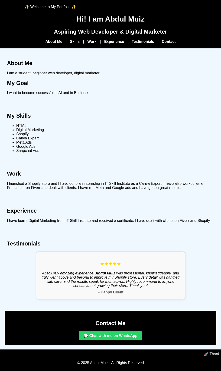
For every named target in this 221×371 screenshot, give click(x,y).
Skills (75, 42)
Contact (169, 42)
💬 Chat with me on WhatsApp (110, 336)
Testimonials (143, 42)
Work (92, 42)
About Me (53, 42)
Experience (114, 42)
